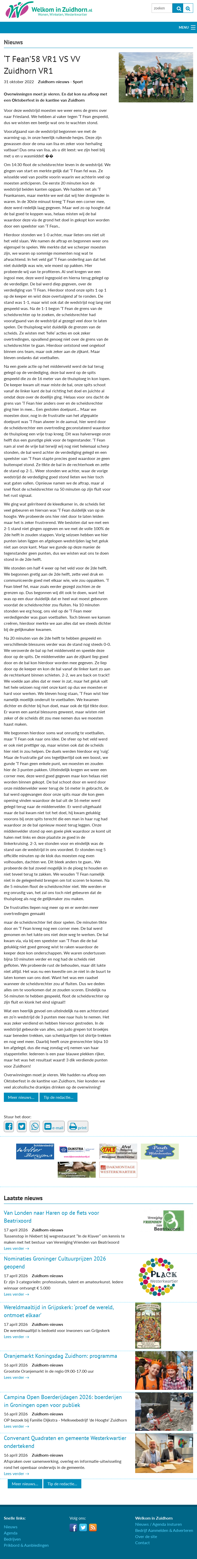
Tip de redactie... (58, 1097)
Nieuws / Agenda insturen (158, 1524)
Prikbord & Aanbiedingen (26, 1545)
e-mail (53, 1126)
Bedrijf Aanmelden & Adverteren (164, 1530)
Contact (142, 1542)
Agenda (10, 1532)
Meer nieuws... (21, 1097)
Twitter (83, 1527)
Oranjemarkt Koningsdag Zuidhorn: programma (60, 1355)
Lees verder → (16, 1248)
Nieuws (13, 42)
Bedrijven (12, 1538)
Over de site (146, 1536)
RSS (93, 1527)
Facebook (73, 1527)
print (78, 1126)
